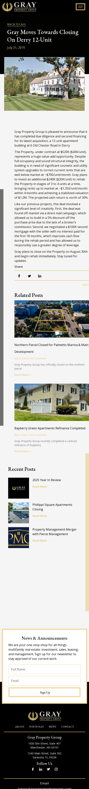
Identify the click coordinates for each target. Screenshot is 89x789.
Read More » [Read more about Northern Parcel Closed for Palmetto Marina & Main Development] (22, 375)
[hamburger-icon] (80, 6)
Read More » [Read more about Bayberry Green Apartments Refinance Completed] (22, 451)
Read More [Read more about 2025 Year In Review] (39, 486)
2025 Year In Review (46, 480)
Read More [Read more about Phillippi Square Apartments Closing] (39, 516)
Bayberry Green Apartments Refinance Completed (49, 428)
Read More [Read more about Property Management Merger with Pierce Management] (39, 540)
